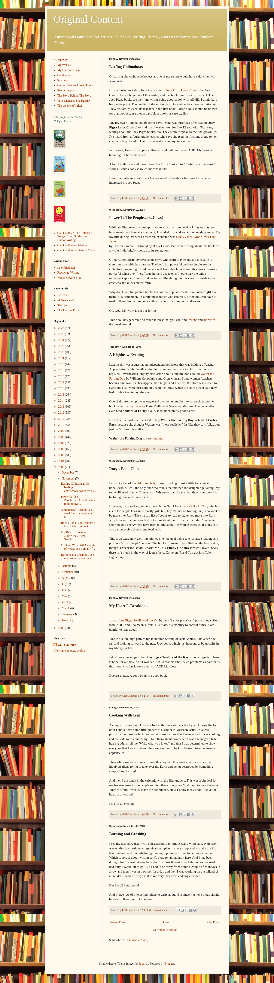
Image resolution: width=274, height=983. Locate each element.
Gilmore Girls (146, 483)
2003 (61, 467)
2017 (61, 382)
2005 (61, 455)
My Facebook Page (68, 70)
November (68, 478)
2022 (61, 352)
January (67, 620)
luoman (143, 963)
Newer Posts (117, 922)
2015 (61, 394)
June (65, 590)
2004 (61, 461)
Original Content (88, 19)
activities (210, 320)
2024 (61, 340)
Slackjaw (62, 305)
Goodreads (63, 75)
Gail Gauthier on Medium (72, 245)
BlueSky (62, 59)
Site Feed (63, 80)
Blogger (169, 963)
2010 (61, 424)
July (64, 584)
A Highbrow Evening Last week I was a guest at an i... (77, 513)
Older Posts (212, 922)
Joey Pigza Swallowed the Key (138, 620)
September (68, 571)
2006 (61, 449)
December (68, 472)
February (67, 614)
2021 (61, 358)
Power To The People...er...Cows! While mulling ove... (78, 500)
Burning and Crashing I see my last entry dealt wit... (77, 556)
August (66, 577)
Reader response (67, 90)
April (65, 602)
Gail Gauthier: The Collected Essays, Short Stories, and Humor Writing (74, 236)
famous (157, 438)
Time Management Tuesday (74, 100)
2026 (61, 327)
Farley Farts (133, 406)
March (66, 608)
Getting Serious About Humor (75, 85)
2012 (61, 412)
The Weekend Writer (69, 105)
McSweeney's (65, 300)
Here (112, 178)
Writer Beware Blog (69, 277)
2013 (61, 406)
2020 (61, 364)
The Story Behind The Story (74, 95)
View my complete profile (69, 650)
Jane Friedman (66, 267)
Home (165, 922)
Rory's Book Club (195, 506)
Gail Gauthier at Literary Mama (76, 250)
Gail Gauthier (67, 644)
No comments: (161, 198)
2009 (61, 430)
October (67, 565)
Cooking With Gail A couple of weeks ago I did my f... (78, 547)
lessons (192, 320)
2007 (61, 443)
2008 (61, 437)
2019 (61, 370)
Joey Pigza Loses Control (183, 90)
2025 (61, 334)
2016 (61, 388)
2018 (61, 376)
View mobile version (164, 929)
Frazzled (62, 295)
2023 (61, 346)
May (65, 596)
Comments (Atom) (137, 940)
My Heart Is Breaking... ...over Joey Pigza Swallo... (75, 536)
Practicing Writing (68, 272)
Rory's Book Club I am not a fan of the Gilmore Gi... (78, 524)
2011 (61, 418)
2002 (61, 628)
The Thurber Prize (68, 310)
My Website (64, 65)
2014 (61, 400)
